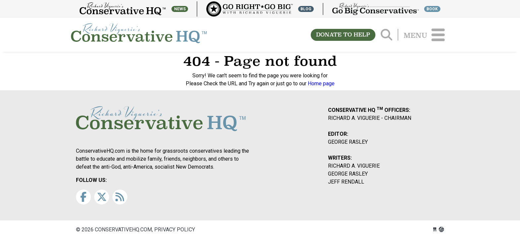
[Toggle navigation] (438, 35)
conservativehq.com (139, 34)
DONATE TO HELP (343, 35)
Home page (321, 83)
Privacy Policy (174, 229)
